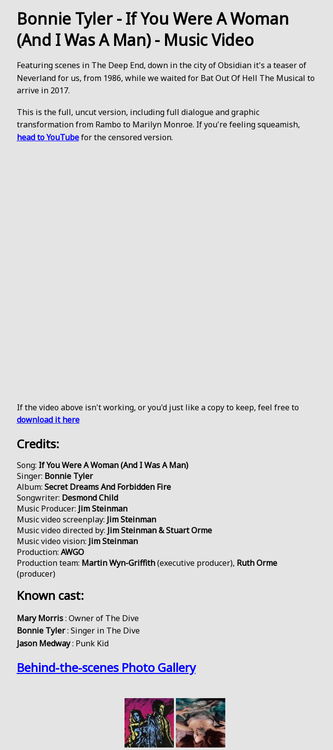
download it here (48, 419)
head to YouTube (48, 137)
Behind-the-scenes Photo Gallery (106, 667)
